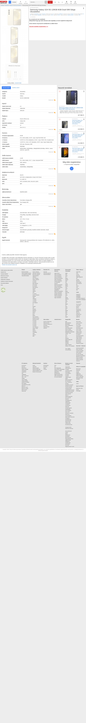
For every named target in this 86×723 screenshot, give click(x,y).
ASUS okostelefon (57, 275)
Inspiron (34, 288)
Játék (77, 381)
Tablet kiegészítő (79, 277)
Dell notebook (35, 287)
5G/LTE (74, 128)
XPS (33, 292)
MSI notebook (35, 283)
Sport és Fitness (79, 386)
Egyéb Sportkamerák (58, 374)
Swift (33, 333)
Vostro (34, 289)
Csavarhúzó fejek (69, 370)
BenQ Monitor (78, 333)
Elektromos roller (79, 388)
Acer (77, 287)
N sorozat (34, 320)
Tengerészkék (80, 142)
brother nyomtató (79, 358)
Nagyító (77, 372)
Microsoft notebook (36, 274)
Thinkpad (34, 298)
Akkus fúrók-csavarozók (69, 416)
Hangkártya (24, 371)
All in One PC (78, 304)
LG (65, 305)
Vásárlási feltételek (4, 273)
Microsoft (78, 280)
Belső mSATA (24, 389)
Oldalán (76, 156)
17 (33, 305)
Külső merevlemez (68, 330)
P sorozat (34, 323)
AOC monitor (78, 330)
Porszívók (67, 445)
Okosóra (56, 283)
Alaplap (23, 378)
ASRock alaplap (25, 380)
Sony (66, 311)
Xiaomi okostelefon (58, 277)
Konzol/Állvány (68, 349)
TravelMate (35, 332)
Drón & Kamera (57, 363)
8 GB (80, 126)
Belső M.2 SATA (25, 387)
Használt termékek (25, 275)
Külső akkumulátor (68, 328)
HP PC (77, 308)
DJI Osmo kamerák (58, 377)
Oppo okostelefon (57, 297)
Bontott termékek (25, 271)
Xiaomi (66, 286)
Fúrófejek (67, 369)
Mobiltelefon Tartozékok (69, 331)
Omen (34, 312)
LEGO (77, 383)
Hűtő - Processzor (25, 375)
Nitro (33, 336)
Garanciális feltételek (5, 283)
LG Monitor (78, 326)
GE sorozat (35, 284)
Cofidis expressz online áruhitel (7, 270)
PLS (83, 153)
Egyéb (66, 278)
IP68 (73, 129)
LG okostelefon (57, 282)
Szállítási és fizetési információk (7, 281)
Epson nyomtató (79, 349)
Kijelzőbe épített (78, 128)
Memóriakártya (68, 322)
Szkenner (78, 360)
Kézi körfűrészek (69, 431)
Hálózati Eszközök (37, 363)
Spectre (34, 311)
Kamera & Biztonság (47, 321)
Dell (77, 289)
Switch (34, 329)
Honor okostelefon (57, 286)
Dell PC (77, 306)
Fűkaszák (67, 406)
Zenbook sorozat (36, 318)
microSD (77, 154)
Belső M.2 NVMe (25, 388)
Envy (34, 314)
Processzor (24, 365)
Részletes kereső (50, 2)
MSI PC (77, 311)
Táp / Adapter (67, 348)
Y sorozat (34, 300)
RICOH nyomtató (79, 357)
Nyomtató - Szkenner (80, 345)
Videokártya (24, 370)
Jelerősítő (34, 366)
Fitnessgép (78, 390)
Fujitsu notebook (36, 279)
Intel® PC (78, 317)
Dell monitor (78, 321)
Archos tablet (78, 282)
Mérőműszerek (68, 437)
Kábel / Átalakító (68, 344)
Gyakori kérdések (4, 277)
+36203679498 (18, 83)
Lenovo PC (78, 305)
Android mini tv (57, 319)
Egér (66, 321)
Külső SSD (24, 391)
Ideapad (34, 296)
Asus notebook (35, 316)
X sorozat (34, 321)
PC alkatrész (24, 363)
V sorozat (34, 301)
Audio (77, 292)
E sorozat (34, 282)
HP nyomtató (78, 353)
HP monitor (78, 324)
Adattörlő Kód (3, 272)
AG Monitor (78, 334)
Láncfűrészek (68, 405)
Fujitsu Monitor (79, 338)
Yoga (34, 297)
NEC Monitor (78, 342)
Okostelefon (36, 13)
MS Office (45, 366)
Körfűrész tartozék (68, 386)
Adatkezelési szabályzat (5, 279)
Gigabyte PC (78, 310)
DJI (55, 366)
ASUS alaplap (25, 379)
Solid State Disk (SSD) (26, 384)
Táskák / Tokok (68, 333)
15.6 (66, 335)
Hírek (2, 285)
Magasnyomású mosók (69, 446)
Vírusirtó (45, 369)
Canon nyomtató (79, 351)
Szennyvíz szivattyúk (69, 413)
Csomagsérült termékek (26, 274)
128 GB (82, 126)
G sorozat (34, 293)
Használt (45, 271)
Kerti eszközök (68, 397)
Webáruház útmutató (5, 275)
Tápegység (24, 374)
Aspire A (34, 334)
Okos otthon (46, 319)
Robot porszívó (46, 322)
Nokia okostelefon (57, 274)
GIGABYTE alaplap (26, 382)
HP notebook (35, 302)
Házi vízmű (67, 411)
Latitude (34, 291)
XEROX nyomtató (79, 359)
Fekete (82, 128)
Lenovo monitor (79, 322)
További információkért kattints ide (9, 264)
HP (76, 278)
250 (33, 307)
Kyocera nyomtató (79, 354)
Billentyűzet (67, 324)
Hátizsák (67, 338)
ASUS (77, 286)
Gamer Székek (68, 329)
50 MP (76, 127)
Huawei (66, 279)
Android (72, 13)
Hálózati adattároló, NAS (37, 370)
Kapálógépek (67, 409)
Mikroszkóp (78, 368)
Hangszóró (78, 294)
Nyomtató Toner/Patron (80, 355)
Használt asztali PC (47, 273)
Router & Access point (37, 371)
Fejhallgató (78, 295)
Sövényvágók (68, 402)
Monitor (78, 319)
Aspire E (34, 330)
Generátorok (67, 443)
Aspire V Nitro (35, 328)
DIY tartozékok (68, 381)
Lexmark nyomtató (79, 350)
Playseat (67, 343)
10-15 (66, 334)
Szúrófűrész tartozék (69, 384)
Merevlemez (24, 368)
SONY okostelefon (57, 279)
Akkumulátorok (68, 368)
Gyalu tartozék (68, 393)
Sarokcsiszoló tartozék (69, 391)
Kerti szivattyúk (68, 410)
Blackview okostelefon (58, 291)
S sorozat (34, 325)
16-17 (66, 337)
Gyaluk (68, 432)
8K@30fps (79, 127)
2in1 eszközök (79, 283)
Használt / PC (46, 269)
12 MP (83, 127)
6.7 (83, 110)
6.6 (81, 153)
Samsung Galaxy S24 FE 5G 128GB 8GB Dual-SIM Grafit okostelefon (71, 108)
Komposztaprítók (68, 408)
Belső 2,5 (23, 386)
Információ (26, 2)
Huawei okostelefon (58, 280)
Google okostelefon (58, 293)
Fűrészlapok (68, 372)
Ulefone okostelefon (58, 292)
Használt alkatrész (47, 274)
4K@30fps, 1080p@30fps (76, 155)
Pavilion (34, 306)
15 (33, 304)
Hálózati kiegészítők (36, 369)
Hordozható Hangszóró (80, 298)
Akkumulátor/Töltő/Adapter (59, 369)
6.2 (53, 13)
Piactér (23, 269)
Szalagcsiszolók (68, 427)
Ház (22, 373)
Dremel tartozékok (69, 379)
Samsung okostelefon (58, 278)
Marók (67, 433)
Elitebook (34, 310)
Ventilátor (78, 379)
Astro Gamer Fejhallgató (80, 299)
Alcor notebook (35, 278)
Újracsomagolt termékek (26, 273)
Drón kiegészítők (57, 368)
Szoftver (45, 363)
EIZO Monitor (78, 339)
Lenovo (77, 274)
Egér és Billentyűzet (69, 325)
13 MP (82, 155)
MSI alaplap (24, 383)
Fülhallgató (78, 297)
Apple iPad (78, 271)
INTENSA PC (78, 314)
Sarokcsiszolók (68, 420)
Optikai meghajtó (25, 369)
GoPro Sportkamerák (58, 375)
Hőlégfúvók (67, 441)
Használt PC (78, 309)
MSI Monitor (78, 340)
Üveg (66, 275)
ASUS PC (78, 313)
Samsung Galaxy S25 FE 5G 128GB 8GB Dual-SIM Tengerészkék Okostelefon (78, 136)
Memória (23, 366)
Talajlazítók (67, 401)
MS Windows (46, 365)
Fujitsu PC (78, 315)
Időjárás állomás (79, 375)
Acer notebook (35, 327)
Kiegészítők (67, 319)
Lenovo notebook (36, 295)
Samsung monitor (79, 328)
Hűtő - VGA (24, 377)
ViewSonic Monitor (79, 343)
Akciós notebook (36, 271)
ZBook (34, 315)
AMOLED (61, 13)
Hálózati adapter (36, 368)
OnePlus (67, 298)
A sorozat (34, 280)
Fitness (77, 389)
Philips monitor (79, 331)
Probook (34, 309)
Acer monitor (78, 325)
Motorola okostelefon (58, 284)
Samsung (43, 13)
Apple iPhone (56, 273)
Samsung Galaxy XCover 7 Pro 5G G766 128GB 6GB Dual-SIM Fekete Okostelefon (78, 150)
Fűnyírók (67, 399)
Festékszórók (67, 442)
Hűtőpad (67, 342)
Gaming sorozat (36, 319)
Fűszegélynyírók (68, 400)
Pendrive (67, 326)
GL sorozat (35, 286)
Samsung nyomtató (80, 348)
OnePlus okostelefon (58, 287)
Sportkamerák (57, 373)
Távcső (77, 371)
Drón (55, 365)
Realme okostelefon (58, 295)
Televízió (78, 363)
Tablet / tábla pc (79, 269)
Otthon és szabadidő (80, 366)
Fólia (66, 274)
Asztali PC (78, 302)
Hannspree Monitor (79, 335)
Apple (66, 273)
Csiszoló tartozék (68, 387)
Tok (66, 277)
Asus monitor (78, 329)
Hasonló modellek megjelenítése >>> (38, 26)
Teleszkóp (78, 370)
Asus (77, 273)
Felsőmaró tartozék (69, 392)
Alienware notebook (36, 273)
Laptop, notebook (36, 269)
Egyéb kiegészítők (68, 339)
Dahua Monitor (79, 337)
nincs (73, 127)
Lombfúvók (67, 404)
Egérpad (67, 340)
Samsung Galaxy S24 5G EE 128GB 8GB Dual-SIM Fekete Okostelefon (77, 122)
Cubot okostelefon (57, 296)
